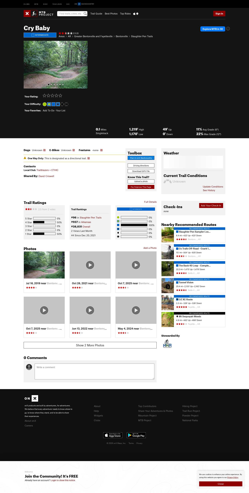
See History (209, 190)
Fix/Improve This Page (141, 187)
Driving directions (141, 165)
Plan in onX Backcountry (141, 158)
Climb (27, 4)
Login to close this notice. (63, 480)
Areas (62, 36)
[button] (27, 64)
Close (221, 483)
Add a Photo (150, 247)
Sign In (219, 13)
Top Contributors (147, 406)
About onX (30, 420)
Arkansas (86, 222)
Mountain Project (147, 415)
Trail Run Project (191, 410)
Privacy (139, 443)
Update (213, 186)
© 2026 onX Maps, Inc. (116, 443)
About (97, 406)
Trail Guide (96, 13)
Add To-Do (48, 110)
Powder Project (190, 415)
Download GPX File (141, 171)
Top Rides (125, 13)
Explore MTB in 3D (213, 28)
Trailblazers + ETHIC (47, 170)
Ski (68, 4)
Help (96, 410)
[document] (220, 479)
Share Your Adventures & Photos (155, 410)
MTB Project (144, 420)
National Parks (190, 420)
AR (69, 36)
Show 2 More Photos (90, 345)
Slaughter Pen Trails (142, 36)
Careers (29, 425)
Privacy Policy (232, 477)
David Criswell (46, 176)
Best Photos (111, 13)
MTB (36, 4)
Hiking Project (189, 406)
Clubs (97, 420)
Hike (45, 4)
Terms (131, 443)
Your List (60, 110)
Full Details (150, 201)
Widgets (98, 415)
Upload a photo (141, 181)
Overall (86, 226)
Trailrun (57, 4)
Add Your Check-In (211, 205)
